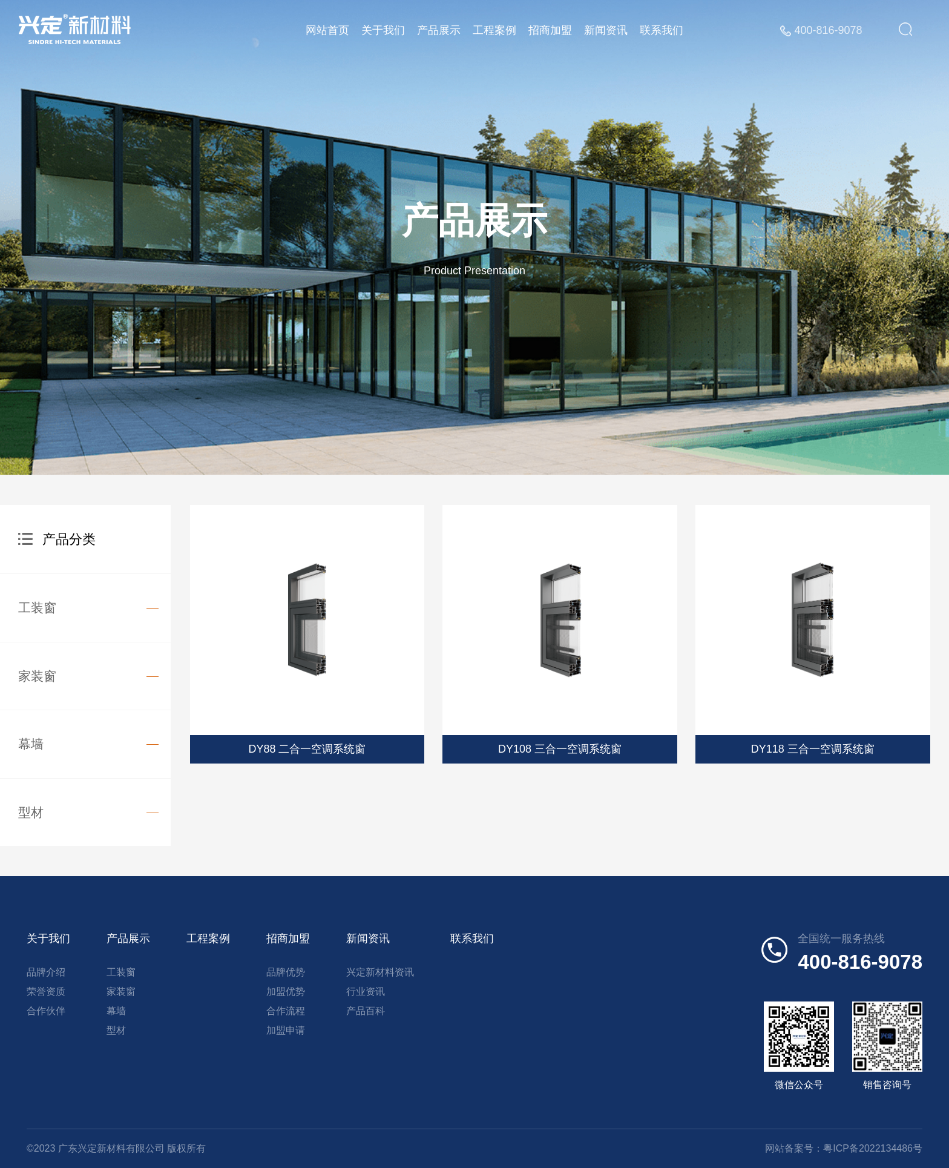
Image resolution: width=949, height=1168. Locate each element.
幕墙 (31, 744)
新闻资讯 (609, 30)
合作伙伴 (46, 1011)
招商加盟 (553, 30)
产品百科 (365, 1011)
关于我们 (386, 30)
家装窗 (37, 676)
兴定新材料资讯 (380, 972)
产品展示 (442, 30)
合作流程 (285, 1011)
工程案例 (497, 30)
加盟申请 (285, 1030)
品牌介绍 (46, 972)
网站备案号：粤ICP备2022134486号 (843, 1148)
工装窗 (37, 608)
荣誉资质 (46, 991)
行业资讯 (365, 991)
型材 (31, 812)
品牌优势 (285, 972)
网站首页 (330, 30)
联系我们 (664, 30)
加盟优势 (285, 991)
